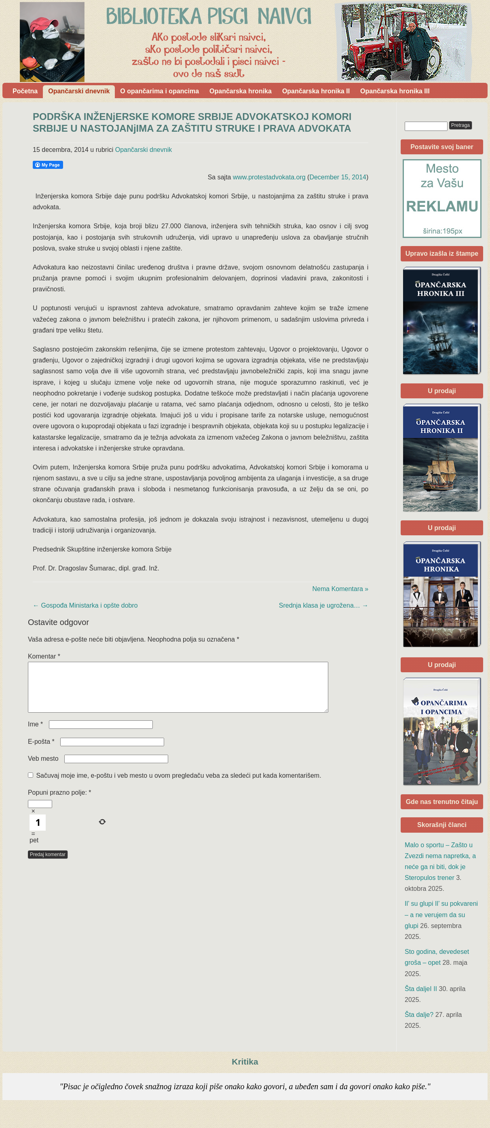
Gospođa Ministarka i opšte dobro (85, 605)
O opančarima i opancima (159, 91)
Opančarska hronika (240, 91)
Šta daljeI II (421, 988)
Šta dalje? (419, 1014)
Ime (35, 733)
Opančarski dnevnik (79, 91)
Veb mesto (43, 768)
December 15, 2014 (337, 177)
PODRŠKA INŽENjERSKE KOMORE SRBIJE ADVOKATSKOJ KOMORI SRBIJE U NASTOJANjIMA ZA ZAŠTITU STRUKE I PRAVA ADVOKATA (192, 122)
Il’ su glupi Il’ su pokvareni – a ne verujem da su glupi (441, 914)
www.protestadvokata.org (269, 177)
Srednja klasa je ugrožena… (323, 605)
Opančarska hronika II (316, 91)
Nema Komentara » (341, 588)
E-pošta (41, 751)
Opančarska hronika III (395, 91)
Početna (25, 91)
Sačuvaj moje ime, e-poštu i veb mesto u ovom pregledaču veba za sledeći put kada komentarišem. (178, 785)
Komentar (44, 656)
